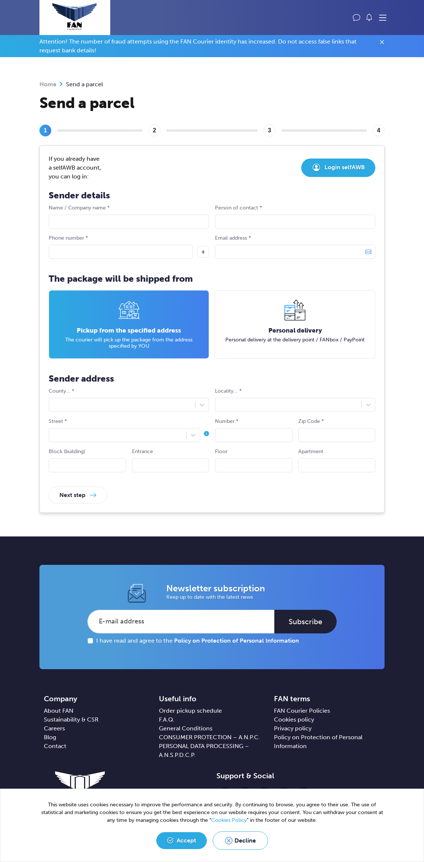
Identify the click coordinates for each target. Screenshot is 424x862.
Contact (55, 746)
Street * (129, 430)
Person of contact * (295, 217)
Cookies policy (294, 719)
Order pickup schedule (190, 710)
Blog (50, 737)
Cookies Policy (229, 820)
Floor (253, 460)
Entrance (170, 460)
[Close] (382, 43)
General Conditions (185, 728)
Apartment (337, 460)
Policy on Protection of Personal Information (236, 640)
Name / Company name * (129, 217)
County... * (129, 400)
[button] (369, 17)
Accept (186, 840)
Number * (253, 430)
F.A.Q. (166, 719)
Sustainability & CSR (71, 719)
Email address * (295, 247)
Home (47, 84)
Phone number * (121, 247)
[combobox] (53, 404)
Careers (54, 728)
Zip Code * (337, 430)
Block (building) (87, 460)
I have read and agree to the (197, 640)
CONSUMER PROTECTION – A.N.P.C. (209, 737)
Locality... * (295, 400)
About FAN (58, 710)
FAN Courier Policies (302, 710)
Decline (245, 840)
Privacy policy (293, 728)
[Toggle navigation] (382, 18)
